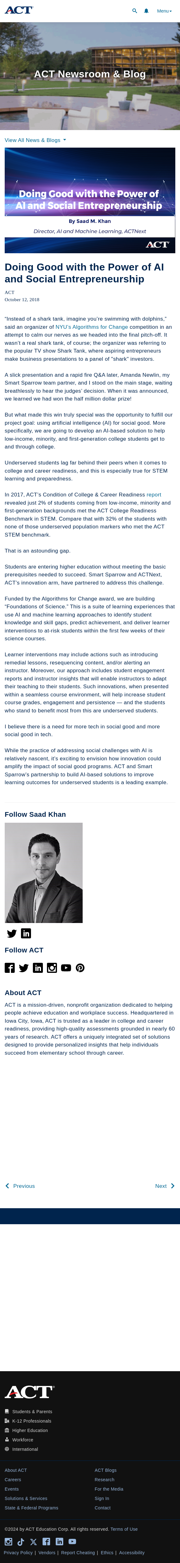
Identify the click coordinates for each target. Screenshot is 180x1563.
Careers (13, 1479)
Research (105, 1479)
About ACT (16, 1470)
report (154, 495)
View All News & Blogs (36, 140)
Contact (103, 1507)
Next (165, 1186)
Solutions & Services (26, 1498)
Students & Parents (32, 1411)
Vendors (47, 1552)
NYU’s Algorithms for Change (91, 327)
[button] (135, 11)
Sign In (102, 1498)
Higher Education (30, 1430)
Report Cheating (78, 1552)
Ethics (107, 1552)
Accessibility (132, 1552)
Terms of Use (124, 1529)
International (25, 1449)
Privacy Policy (18, 1552)
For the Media (109, 1489)
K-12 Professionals (31, 1421)
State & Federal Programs (31, 1507)
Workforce (22, 1439)
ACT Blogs (106, 1470)
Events (12, 1489)
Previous (20, 1186)
